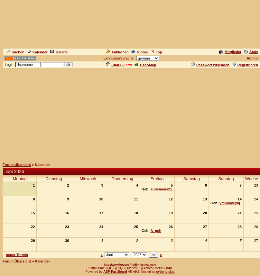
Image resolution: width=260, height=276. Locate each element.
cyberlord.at (165, 271)
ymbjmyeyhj (229, 203)
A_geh (156, 231)
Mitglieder (230, 52)
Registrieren (245, 65)
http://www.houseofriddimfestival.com (130, 264)
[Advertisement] (130, 114)
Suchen (15, 52)
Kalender (37, 52)
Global (139, 52)
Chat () (115, 65)
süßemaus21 (161, 189)
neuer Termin (17, 255)
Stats (251, 52)
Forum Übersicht (17, 165)
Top (156, 52)
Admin (252, 58)
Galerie (59, 52)
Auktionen (117, 52)
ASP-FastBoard (115, 271)
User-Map (145, 65)
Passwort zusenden (210, 65)
